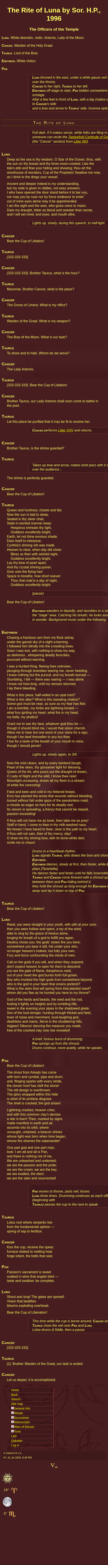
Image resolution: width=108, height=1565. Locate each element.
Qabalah (16, 1440)
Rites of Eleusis (24, 1427)
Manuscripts (22, 1422)
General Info (22, 1408)
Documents (21, 1417)
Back (14, 1394)
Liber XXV (65, 430)
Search (15, 1399)
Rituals (18, 1413)
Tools (17, 1431)
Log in (15, 1445)
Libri (14, 1436)
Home (15, 1390)
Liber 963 (81, 141)
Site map (17, 1403)
